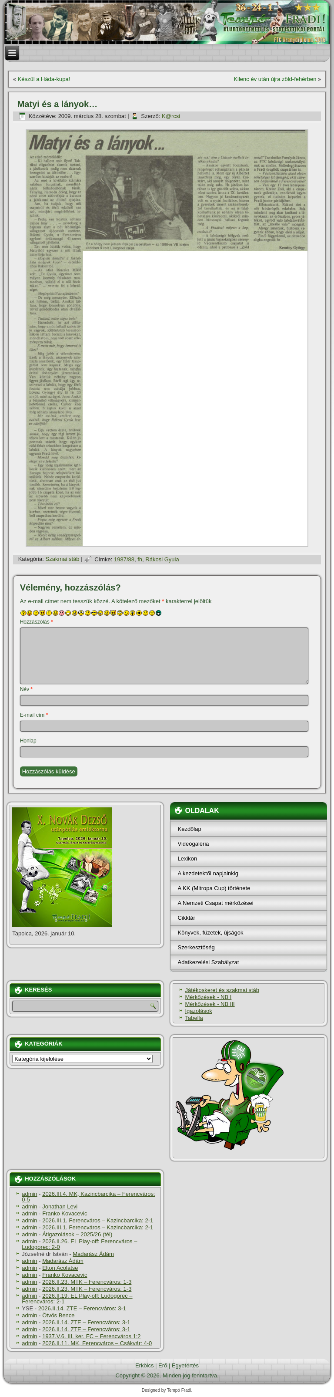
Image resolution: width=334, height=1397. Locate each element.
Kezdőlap (189, 829)
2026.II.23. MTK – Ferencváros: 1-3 (86, 1282)
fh (139, 559)
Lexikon (187, 858)
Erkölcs (144, 1365)
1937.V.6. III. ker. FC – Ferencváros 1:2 (91, 1336)
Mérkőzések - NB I (208, 997)
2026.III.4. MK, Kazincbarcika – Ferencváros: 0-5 (88, 1197)
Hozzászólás (36, 622)
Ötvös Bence (58, 1315)
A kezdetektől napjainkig (207, 873)
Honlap (28, 741)
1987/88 (124, 559)
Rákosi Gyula (162, 559)
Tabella (194, 1018)
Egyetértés (185, 1365)
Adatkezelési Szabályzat (208, 962)
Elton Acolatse (60, 1268)
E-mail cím (34, 715)
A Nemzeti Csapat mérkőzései (215, 903)
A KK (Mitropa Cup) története (213, 888)
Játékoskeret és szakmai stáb (222, 990)
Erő (162, 1365)
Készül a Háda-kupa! (44, 79)
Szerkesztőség (195, 947)
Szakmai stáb (63, 559)
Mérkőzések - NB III (209, 1004)
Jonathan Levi (59, 1206)
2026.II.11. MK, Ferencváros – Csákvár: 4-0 (97, 1343)
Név (26, 689)
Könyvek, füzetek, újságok (210, 932)
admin (29, 1194)
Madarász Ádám (93, 1254)
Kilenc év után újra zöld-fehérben (275, 79)
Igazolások (198, 1011)
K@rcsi (171, 116)
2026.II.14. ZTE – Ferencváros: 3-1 (82, 1308)
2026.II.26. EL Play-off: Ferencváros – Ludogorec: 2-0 (79, 1244)
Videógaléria (193, 843)
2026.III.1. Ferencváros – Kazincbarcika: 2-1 (97, 1220)
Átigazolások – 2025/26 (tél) (77, 1234)
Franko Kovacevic (64, 1213)
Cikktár (186, 917)
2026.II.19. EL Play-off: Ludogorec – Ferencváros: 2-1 (77, 1298)
